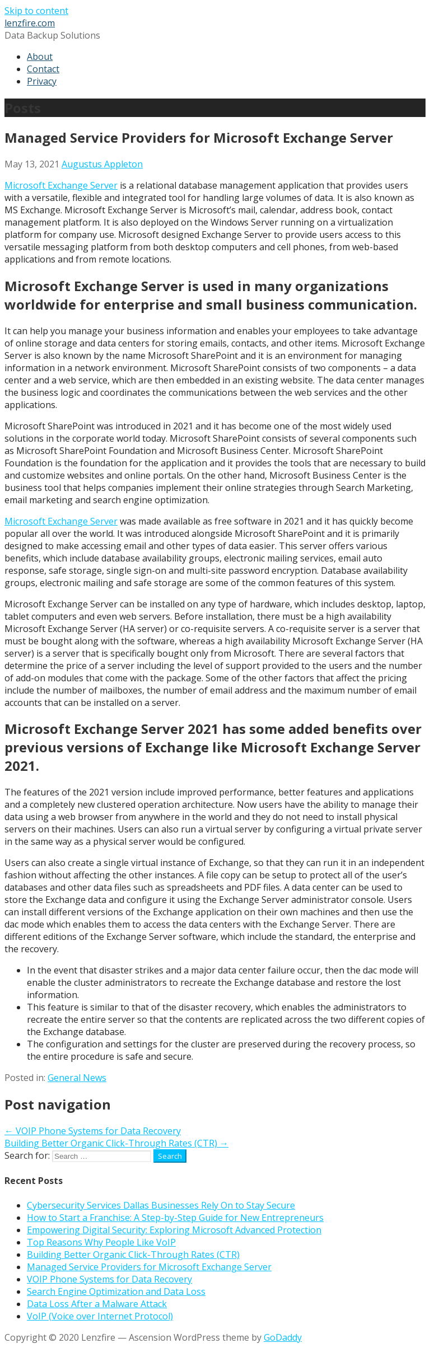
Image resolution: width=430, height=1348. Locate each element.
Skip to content (36, 10)
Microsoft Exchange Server (61, 185)
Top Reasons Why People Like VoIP (101, 1242)
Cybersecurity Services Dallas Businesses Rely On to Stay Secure (161, 1205)
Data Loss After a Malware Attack (97, 1304)
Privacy (42, 81)
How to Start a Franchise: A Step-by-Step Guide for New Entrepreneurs (175, 1217)
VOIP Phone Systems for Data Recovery (109, 1279)
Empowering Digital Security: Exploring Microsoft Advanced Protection (174, 1230)
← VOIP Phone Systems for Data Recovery (92, 1131)
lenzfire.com (29, 23)
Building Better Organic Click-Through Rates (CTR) (133, 1254)
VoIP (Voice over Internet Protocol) (100, 1316)
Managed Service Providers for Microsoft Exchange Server (149, 1267)
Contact (43, 69)
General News (77, 1077)
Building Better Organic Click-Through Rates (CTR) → (116, 1143)
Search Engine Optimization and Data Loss (116, 1291)
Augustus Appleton (102, 164)
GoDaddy (283, 1337)
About (40, 56)
